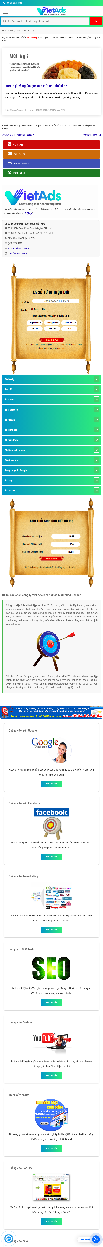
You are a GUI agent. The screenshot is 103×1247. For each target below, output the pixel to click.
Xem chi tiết (51, 784)
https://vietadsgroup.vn (18, 253)
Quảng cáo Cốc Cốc (21, 1168)
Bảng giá (11, 429)
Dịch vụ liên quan (15, 450)
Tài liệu (10, 490)
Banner (10, 399)
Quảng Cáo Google (16, 470)
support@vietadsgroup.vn (19, 248)
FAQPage (56, 110)
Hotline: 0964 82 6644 (13, 3)
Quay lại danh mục (18, 135)
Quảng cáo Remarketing (23, 876)
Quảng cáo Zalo (18, 1241)
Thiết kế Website (19, 1095)
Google (10, 419)
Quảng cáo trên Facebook (24, 803)
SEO (8, 389)
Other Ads (11, 460)
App (8, 480)
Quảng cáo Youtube (21, 1022)
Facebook (11, 409)
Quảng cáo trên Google (23, 730)
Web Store (12, 440)
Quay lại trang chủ (92, 135)
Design (10, 379)
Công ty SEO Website (21, 949)
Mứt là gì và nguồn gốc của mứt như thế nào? (36, 86)
